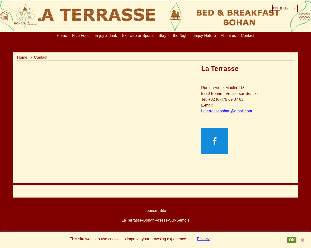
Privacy (203, 239)
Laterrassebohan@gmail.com (226, 111)
